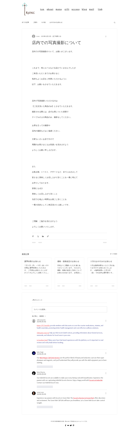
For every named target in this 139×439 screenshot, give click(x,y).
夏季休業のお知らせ (32, 261)
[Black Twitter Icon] (71, 425)
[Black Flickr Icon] (68, 425)
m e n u (59, 9)
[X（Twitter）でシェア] (38, 236)
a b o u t (50, 9)
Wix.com (67, 421)
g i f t (67, 9)
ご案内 (35, 22)
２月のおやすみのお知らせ (101, 261)
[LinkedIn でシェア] (43, 236)
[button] (115, 22)
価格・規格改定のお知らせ (68, 261)
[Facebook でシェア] (33, 236)
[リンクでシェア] (48, 236)
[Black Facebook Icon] (65, 425)
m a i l (91, 9)
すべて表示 (113, 254)
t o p (42, 9)
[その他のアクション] (106, 36)
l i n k (100, 9)
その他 (43, 22)
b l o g (84, 9)
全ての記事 (25, 22)
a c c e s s (75, 9)
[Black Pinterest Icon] (73, 425)
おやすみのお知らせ (56, 22)
